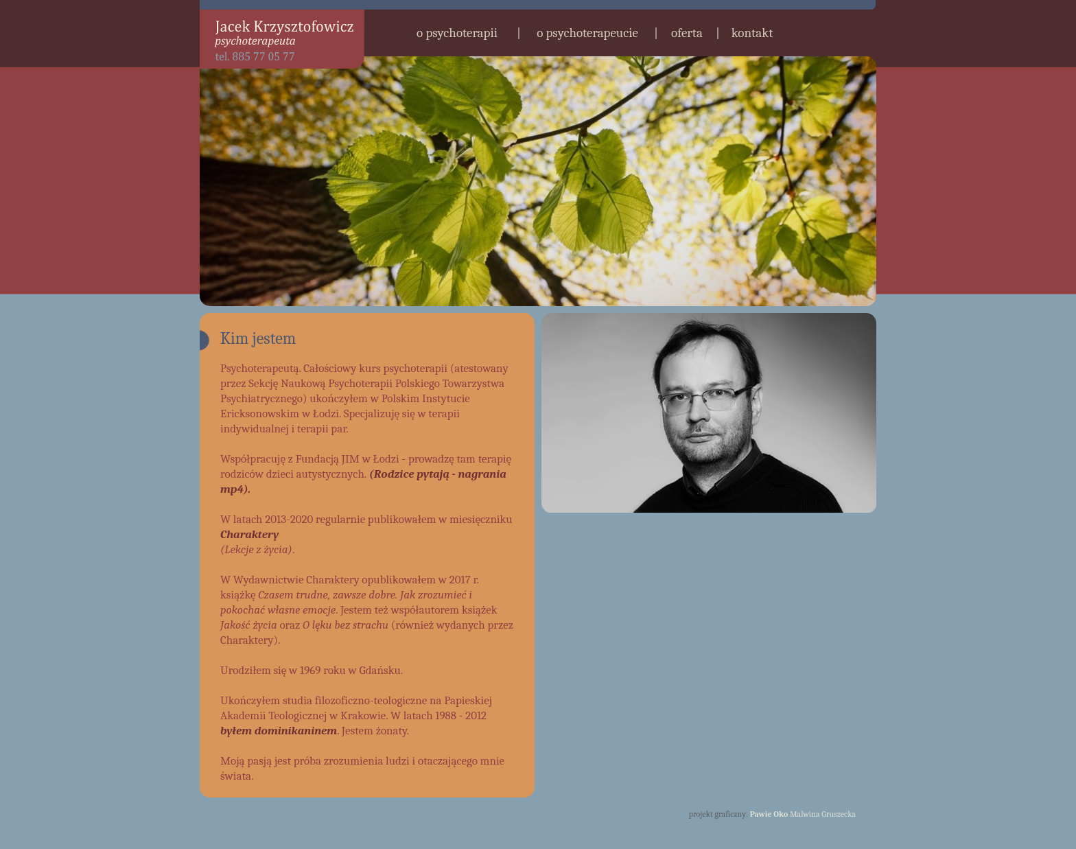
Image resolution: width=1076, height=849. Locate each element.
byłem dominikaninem (278, 730)
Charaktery (249, 534)
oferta (687, 32)
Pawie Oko (769, 814)
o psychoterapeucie (587, 32)
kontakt (752, 32)
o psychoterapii (457, 32)
